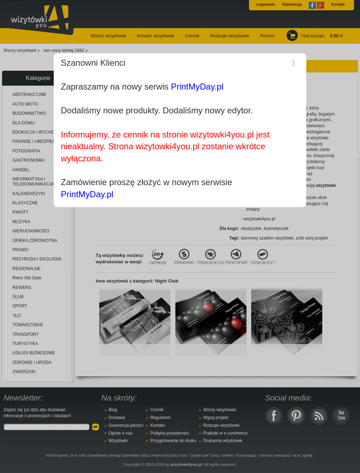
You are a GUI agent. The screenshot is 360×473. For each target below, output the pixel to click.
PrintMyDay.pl (197, 86)
